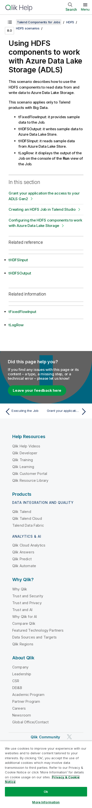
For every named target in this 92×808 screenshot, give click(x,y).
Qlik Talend (21, 511)
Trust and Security (27, 596)
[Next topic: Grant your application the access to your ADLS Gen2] (67, 411)
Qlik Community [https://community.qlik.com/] (45, 737)
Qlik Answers (23, 552)
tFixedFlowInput (22, 311)
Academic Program (28, 694)
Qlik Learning (23, 467)
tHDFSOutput (20, 273)
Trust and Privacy (27, 603)
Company (20, 667)
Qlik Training (22, 460)
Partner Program (26, 701)
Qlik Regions (22, 644)
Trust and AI (22, 610)
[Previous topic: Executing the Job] (24, 411)
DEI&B (17, 688)
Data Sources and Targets (34, 637)
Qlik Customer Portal (29, 473)
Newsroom (21, 715)
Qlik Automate (24, 566)
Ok (46, 792)
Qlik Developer (24, 453)
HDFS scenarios (27, 28)
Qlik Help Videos (26, 446)
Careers (19, 708)
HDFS (70, 22)
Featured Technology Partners (38, 630)
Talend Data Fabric (28, 525)
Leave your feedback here (37, 390)
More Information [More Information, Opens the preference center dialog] (46, 802)
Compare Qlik (23, 623)
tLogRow (16, 325)
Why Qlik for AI (24, 616)
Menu (85, 9)
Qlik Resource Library (30, 480)
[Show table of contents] (9, 22)
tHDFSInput (18, 260)
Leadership (21, 674)
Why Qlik (19, 589)
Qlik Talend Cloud (27, 518)
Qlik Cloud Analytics (28, 545)
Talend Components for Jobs (38, 22)
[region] (46, 774)
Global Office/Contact (30, 722)
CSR (15, 681)
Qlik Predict (22, 559)
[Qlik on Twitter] (69, 737)
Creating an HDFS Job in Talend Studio (42, 209)
